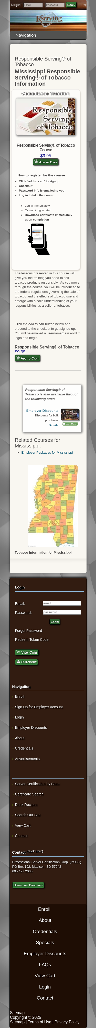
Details (53, 425)
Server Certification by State (37, 784)
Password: (23, 613)
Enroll (19, 696)
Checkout (26, 661)
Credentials (24, 748)
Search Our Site (28, 815)
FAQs (45, 964)
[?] (84, 5)
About (20, 738)
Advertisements (27, 759)
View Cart (26, 652)
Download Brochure (28, 885)
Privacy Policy (67, 1022)
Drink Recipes (26, 805)
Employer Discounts (42, 411)
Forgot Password (28, 630)
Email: (20, 604)
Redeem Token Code (32, 639)
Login (71, 5)
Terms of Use (39, 1022)
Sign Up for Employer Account (39, 707)
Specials (45, 942)
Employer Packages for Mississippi (47, 452)
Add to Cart (45, 161)
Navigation (49, 35)
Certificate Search (29, 794)
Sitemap (17, 1013)
